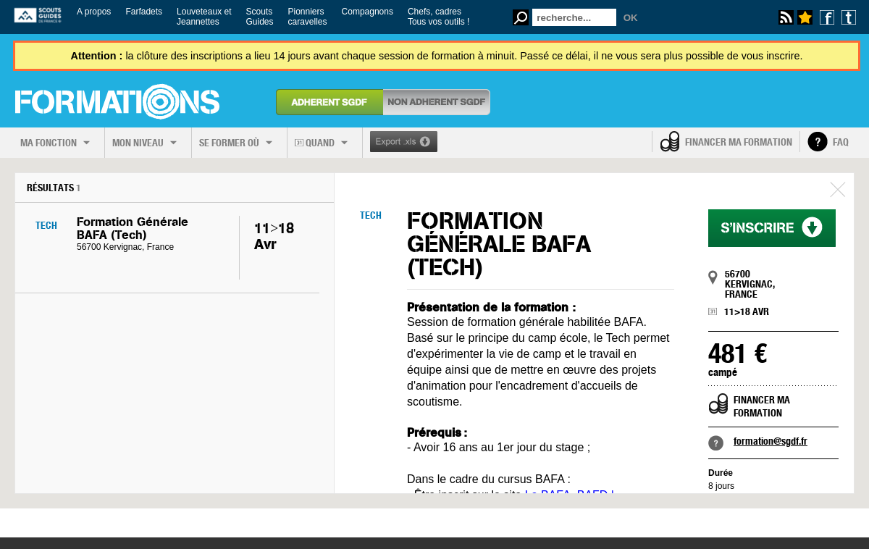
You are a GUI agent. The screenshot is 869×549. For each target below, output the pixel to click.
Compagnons (367, 12)
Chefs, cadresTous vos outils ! (438, 17)
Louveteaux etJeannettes (204, 17)
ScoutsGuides (259, 17)
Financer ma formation (738, 142)
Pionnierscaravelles (307, 17)
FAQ (841, 142)
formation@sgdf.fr (770, 441)
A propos (94, 12)
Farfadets (143, 12)
